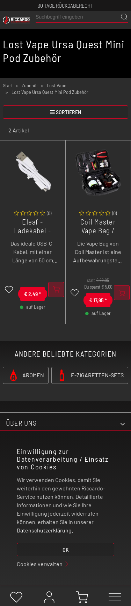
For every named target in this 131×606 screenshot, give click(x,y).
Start (8, 85)
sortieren (65, 112)
